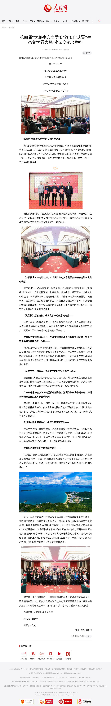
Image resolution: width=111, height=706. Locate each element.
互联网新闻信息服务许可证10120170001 (25, 682)
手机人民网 (41, 655)
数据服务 (70, 669)
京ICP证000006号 (92, 686)
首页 (3, 21)
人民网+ (32, 655)
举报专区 (85, 21)
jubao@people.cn (76, 673)
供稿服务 (62, 669)
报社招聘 (33, 669)
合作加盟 (55, 669)
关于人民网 (25, 669)
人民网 (4, 27)
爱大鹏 (66, 50)
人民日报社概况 (14, 669)
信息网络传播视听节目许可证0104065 (16, 686)
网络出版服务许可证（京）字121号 (74, 686)
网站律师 (84, 669)
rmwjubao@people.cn (84, 677)
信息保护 (92, 669)
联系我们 (99, 669)
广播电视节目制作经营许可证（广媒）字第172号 (83, 682)
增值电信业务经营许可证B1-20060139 (52, 682)
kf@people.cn (36, 677)
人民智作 (68, 655)
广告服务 (47, 669)
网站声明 (77, 669)
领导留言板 (50, 655)
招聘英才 (40, 669)
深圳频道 (12, 27)
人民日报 (23, 655)
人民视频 (59, 655)
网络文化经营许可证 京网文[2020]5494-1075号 (45, 686)
